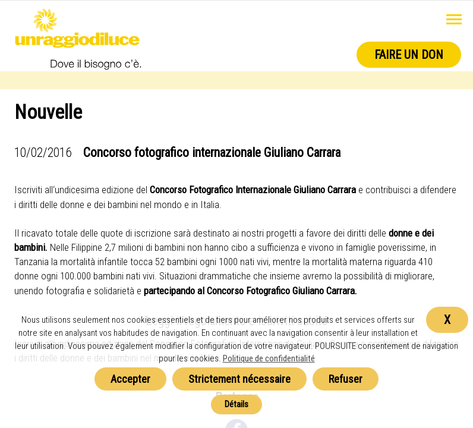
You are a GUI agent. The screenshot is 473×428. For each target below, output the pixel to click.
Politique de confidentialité (269, 358)
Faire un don (408, 55)
